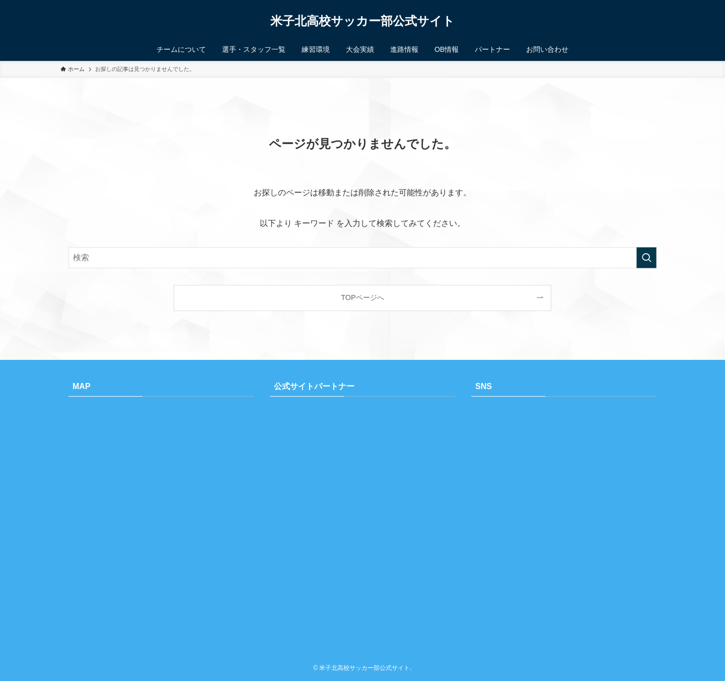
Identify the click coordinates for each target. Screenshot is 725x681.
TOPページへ (362, 297)
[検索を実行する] (646, 257)
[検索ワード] (362, 257)
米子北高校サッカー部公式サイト (362, 21)
